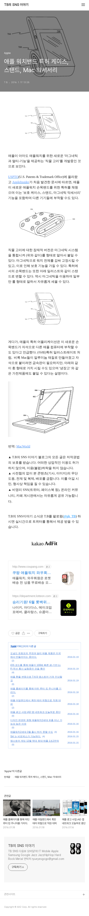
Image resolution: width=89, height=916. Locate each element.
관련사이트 (9, 894)
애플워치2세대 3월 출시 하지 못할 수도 (31, 732)
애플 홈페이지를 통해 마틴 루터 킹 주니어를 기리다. (35, 690)
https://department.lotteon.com (31, 596)
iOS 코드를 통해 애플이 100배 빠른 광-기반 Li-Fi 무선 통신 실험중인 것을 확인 (35, 667)
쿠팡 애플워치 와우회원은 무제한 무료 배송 (31, 573)
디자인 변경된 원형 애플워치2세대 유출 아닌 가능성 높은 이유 (36, 722)
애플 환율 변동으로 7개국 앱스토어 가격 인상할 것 (36, 678)
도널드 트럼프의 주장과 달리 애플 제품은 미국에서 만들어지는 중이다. (35, 655)
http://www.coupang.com (27, 566)
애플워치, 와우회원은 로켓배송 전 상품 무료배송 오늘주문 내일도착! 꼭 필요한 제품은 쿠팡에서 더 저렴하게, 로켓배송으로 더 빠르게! (32, 580)
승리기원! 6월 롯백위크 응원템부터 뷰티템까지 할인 (31, 602)
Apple (13, 646)
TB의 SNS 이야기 (16, 5)
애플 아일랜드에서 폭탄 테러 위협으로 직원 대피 (35, 702)
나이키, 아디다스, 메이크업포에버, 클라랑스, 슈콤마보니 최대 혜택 (32, 610)
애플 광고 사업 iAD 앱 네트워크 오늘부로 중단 (35, 712)
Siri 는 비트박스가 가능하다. (25, 736)
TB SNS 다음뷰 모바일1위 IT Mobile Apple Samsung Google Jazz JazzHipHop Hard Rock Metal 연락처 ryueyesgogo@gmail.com (36, 855)
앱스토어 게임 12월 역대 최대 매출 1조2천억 (34, 740)
